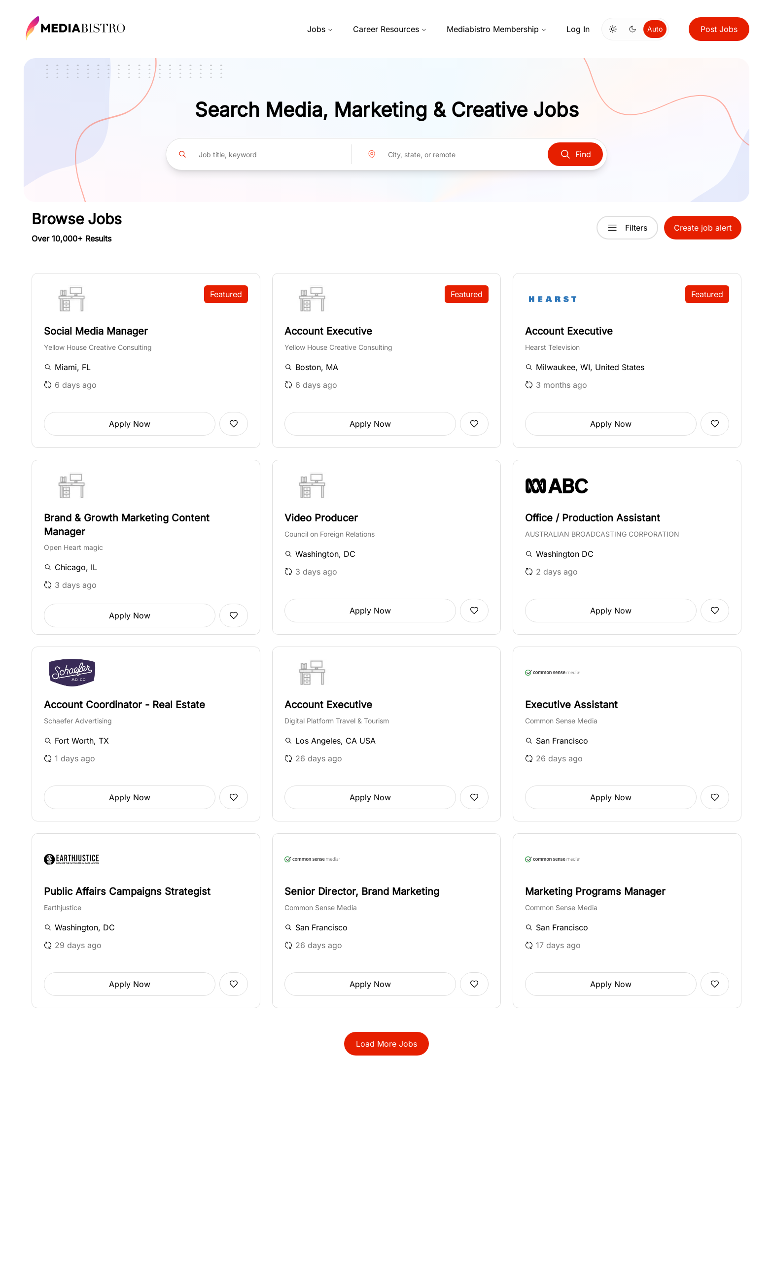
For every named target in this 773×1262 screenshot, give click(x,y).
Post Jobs (719, 29)
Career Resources (390, 29)
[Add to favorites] (233, 424)
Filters (627, 228)
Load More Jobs (386, 1044)
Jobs (320, 29)
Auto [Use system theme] (655, 29)
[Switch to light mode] (613, 29)
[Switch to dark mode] (632, 29)
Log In (578, 29)
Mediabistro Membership (497, 29)
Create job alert (703, 228)
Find (575, 154)
